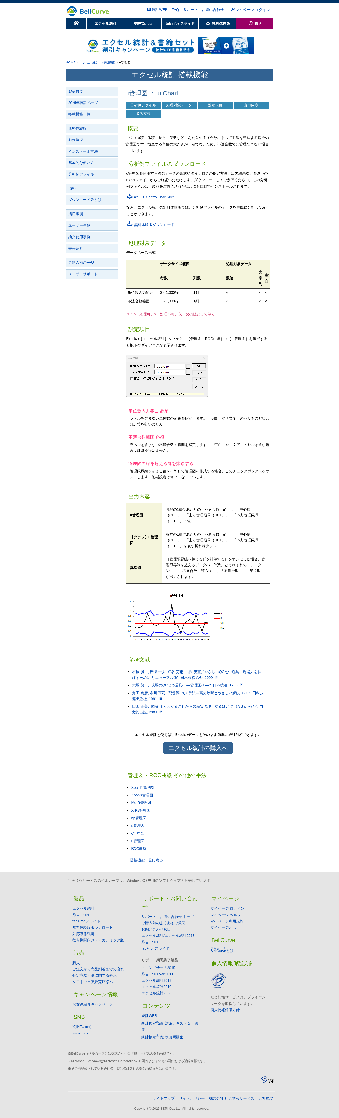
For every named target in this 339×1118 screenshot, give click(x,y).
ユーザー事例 (79, 225)
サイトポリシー (192, 1098)
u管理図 (137, 841)
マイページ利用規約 (226, 921)
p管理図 (137, 826)
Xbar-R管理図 (142, 788)
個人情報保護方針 (225, 1010)
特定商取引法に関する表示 (94, 975)
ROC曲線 (139, 848)
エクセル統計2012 (156, 981)
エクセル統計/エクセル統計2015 (168, 936)
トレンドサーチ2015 (158, 968)
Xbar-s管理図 (142, 795)
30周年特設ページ (83, 103)
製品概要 (75, 91)
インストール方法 (83, 151)
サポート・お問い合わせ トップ (167, 917)
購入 (255, 23)
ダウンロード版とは (84, 200)
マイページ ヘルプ (225, 915)
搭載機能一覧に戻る (146, 860)
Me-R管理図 (141, 803)
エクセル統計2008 (156, 993)
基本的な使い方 (81, 163)
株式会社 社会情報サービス (231, 1098)
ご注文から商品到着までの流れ (98, 969)
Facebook (80, 1033)
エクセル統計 (105, 24)
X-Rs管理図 (140, 810)
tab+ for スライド (180, 24)
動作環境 (75, 140)
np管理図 (138, 818)
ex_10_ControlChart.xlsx (150, 197)
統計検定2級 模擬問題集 (162, 1037)
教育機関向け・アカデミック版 (98, 940)
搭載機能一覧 (79, 114)
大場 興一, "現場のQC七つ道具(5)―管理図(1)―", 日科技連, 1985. (188, 685)
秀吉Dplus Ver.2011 (157, 974)
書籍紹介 (75, 248)
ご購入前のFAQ (81, 262)
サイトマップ (164, 1098)
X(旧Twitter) (82, 1027)
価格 (72, 188)
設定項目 (215, 105)
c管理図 (137, 833)
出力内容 (251, 105)
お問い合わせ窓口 (156, 929)
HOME (70, 62)
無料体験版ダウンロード (150, 225)
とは (221, 951)
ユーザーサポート (83, 274)
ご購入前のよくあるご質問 (163, 923)
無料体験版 (217, 23)
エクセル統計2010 (156, 987)
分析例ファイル (81, 174)
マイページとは (223, 927)
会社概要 (266, 1098)
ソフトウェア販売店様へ (92, 982)
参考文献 (143, 114)
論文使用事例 (79, 237)
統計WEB (156, 10)
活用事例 (75, 214)
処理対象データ (179, 105)
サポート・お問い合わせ (203, 10)
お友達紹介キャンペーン (92, 1004)
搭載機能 (108, 62)
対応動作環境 (83, 934)
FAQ (175, 10)
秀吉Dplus (143, 24)
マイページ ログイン (250, 10)
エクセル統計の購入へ (198, 748)
